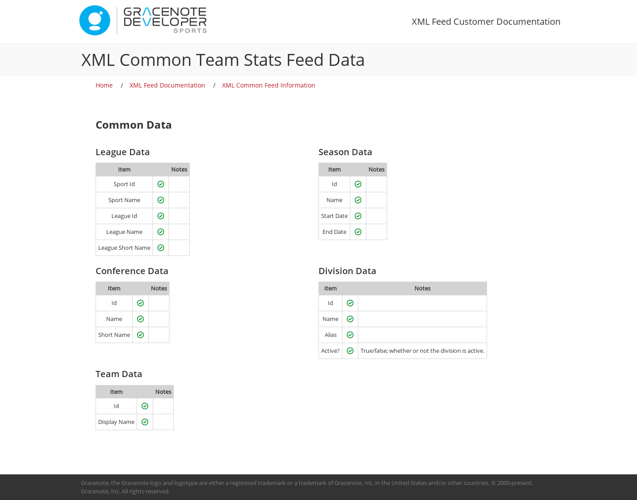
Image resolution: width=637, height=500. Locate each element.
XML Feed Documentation (167, 85)
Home (104, 85)
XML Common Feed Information (268, 85)
